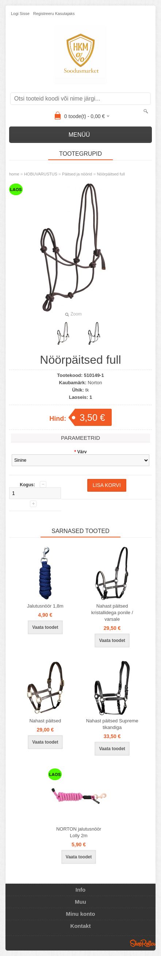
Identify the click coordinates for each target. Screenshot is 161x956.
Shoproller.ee (143, 943)
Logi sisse (20, 13)
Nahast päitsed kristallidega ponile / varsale (112, 612)
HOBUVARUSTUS (40, 174)
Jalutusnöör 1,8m (45, 606)
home (14, 174)
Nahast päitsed (45, 720)
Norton (95, 382)
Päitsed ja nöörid (77, 174)
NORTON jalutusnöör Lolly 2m (78, 832)
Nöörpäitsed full (110, 174)
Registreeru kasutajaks (54, 13)
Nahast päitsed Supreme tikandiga (112, 724)
